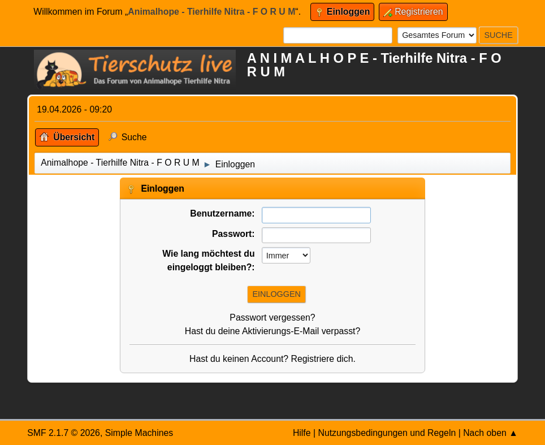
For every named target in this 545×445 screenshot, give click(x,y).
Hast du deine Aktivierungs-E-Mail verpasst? (273, 331)
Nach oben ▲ (490, 433)
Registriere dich (322, 359)
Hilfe (302, 433)
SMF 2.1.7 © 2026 (63, 433)
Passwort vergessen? (272, 317)
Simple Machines (139, 433)
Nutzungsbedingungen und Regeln (387, 433)
